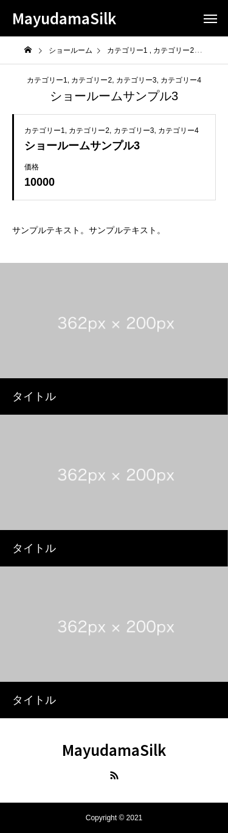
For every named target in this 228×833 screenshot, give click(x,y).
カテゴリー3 (136, 80)
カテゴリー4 (181, 80)
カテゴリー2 (91, 80)
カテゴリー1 (47, 80)
